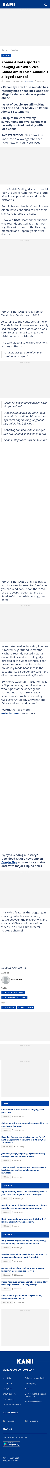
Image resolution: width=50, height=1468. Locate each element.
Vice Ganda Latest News (13, 993)
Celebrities (6, 1116)
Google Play (9, 862)
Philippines (6, 1275)
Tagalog (14, 50)
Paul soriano (9, 1007)
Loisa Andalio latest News (15, 997)
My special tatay (25, 1007)
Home (4, 50)
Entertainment (7, 1147)
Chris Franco (29, 81)
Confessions (6, 1198)
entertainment (11, 713)
